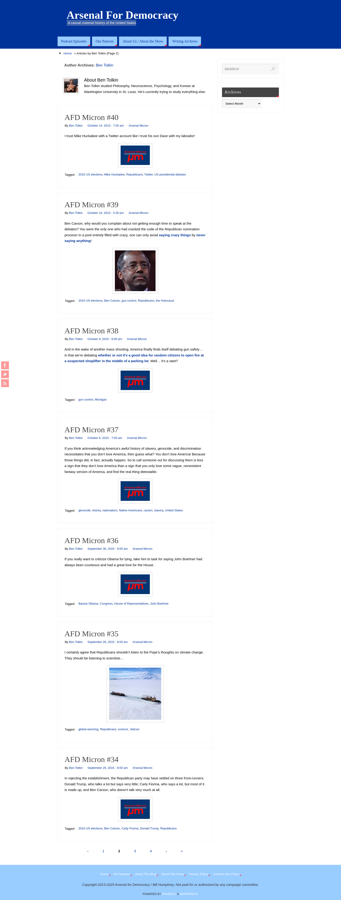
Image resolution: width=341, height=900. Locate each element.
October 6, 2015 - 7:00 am (104, 438)
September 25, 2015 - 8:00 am (107, 768)
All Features (122, 874)
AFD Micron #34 (92, 759)
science (123, 729)
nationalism (109, 510)
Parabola (169, 894)
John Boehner (159, 603)
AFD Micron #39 (92, 204)
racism (148, 510)
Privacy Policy (198, 874)
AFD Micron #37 (92, 429)
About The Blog (145, 874)
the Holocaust (165, 300)
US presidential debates (170, 174)
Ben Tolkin (104, 65)
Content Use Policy (226, 874)
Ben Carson (112, 300)
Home (67, 53)
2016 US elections (90, 174)
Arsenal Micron (138, 125)
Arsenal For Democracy (123, 15)
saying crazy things (175, 235)
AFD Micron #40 (92, 117)
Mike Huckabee (114, 174)
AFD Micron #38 (92, 331)
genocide (84, 510)
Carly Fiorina (130, 828)
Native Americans (130, 510)
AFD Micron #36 (92, 540)
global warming (88, 729)
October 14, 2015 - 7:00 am (105, 125)
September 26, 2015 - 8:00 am (107, 642)
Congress (106, 603)
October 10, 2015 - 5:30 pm (105, 213)
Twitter (148, 174)
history (96, 510)
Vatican (134, 729)
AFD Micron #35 (92, 633)
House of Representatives (131, 603)
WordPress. (189, 894)
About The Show (172, 874)
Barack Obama (88, 603)
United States (174, 510)
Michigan (101, 399)
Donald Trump (149, 828)
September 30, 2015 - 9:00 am (107, 548)
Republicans (134, 174)
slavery (158, 510)
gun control (129, 300)
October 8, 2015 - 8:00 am (104, 339)
